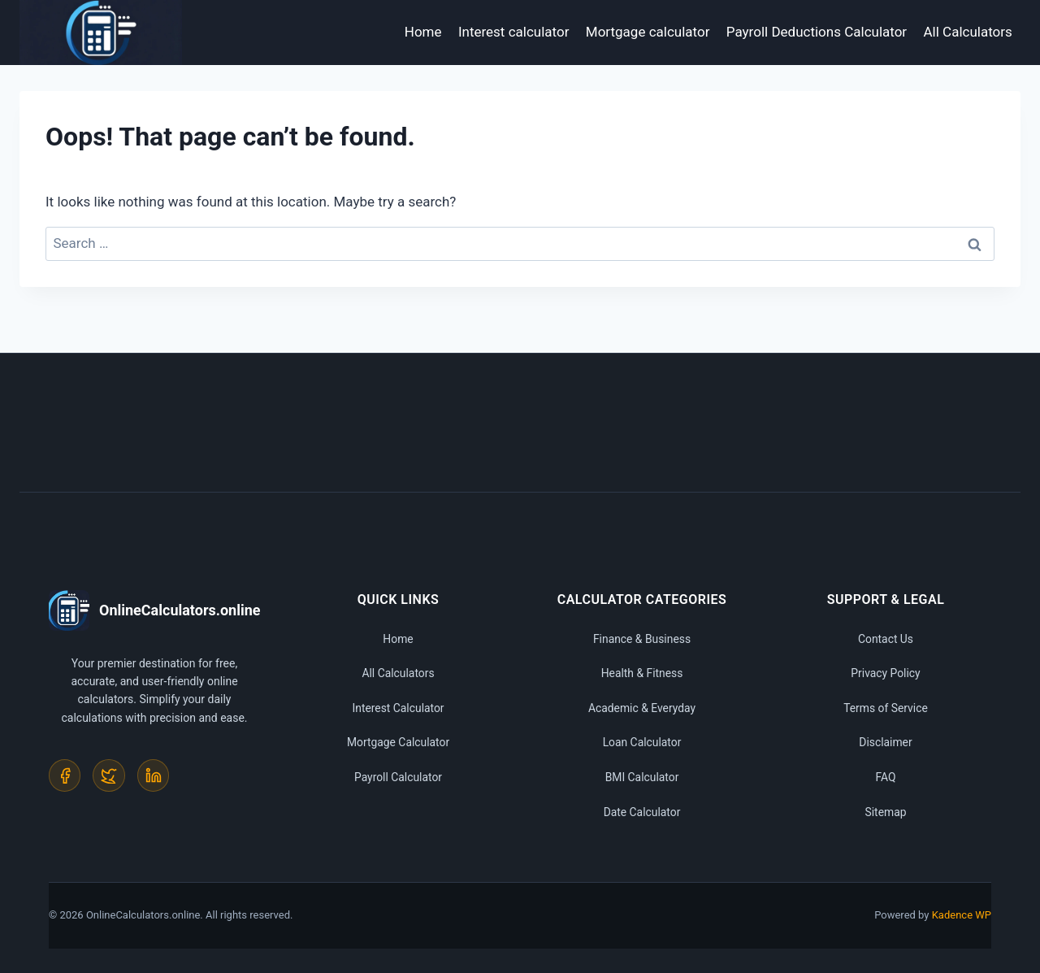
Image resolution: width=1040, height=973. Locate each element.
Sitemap (885, 812)
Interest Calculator (398, 708)
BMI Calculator (641, 777)
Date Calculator (642, 812)
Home (423, 32)
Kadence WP (961, 915)
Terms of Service (886, 708)
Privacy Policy (886, 673)
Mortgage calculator (648, 32)
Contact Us (886, 638)
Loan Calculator (642, 742)
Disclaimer (885, 742)
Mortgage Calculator (397, 742)
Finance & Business (641, 638)
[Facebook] (65, 775)
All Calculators (968, 32)
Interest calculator (514, 32)
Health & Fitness (641, 673)
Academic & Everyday (641, 708)
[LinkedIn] (154, 775)
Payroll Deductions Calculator (816, 32)
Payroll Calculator (397, 777)
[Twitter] (109, 775)
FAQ (885, 777)
